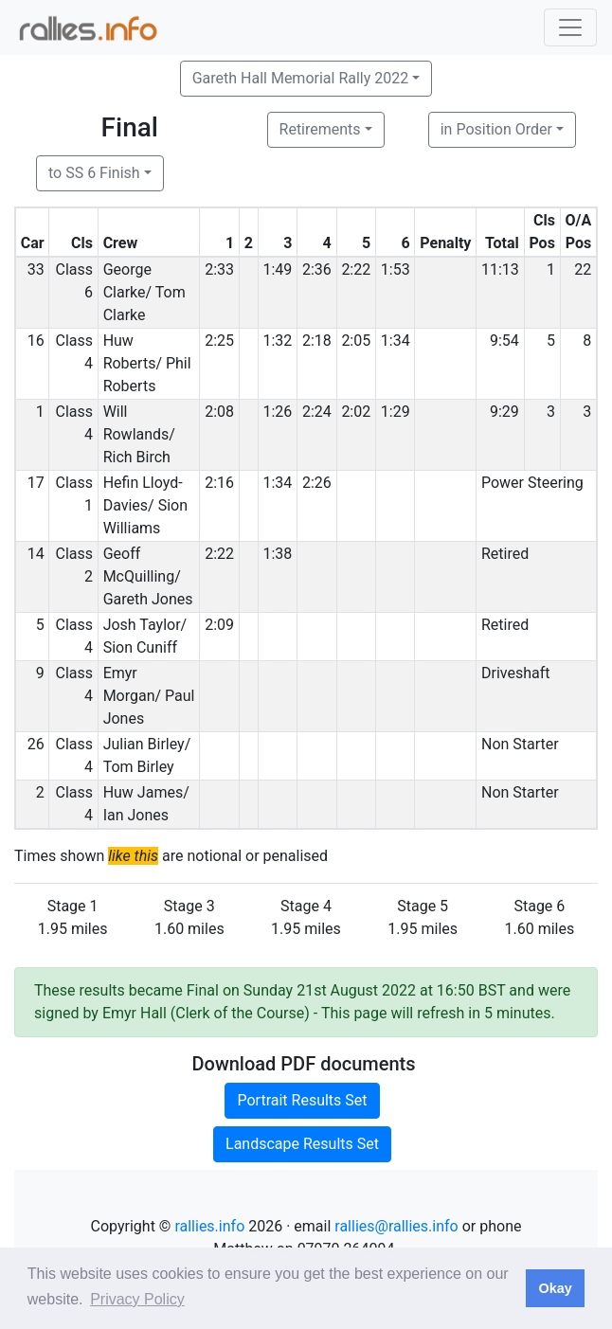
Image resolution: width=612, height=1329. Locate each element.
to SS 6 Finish (94, 173)
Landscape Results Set (302, 1144)
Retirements (320, 129)
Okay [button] (554, 1288)
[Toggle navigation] (570, 27)
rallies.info (209, 1226)
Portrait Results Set (302, 1100)
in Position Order (496, 129)
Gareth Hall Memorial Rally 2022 (300, 78)
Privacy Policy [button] (137, 1299)
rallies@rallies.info (396, 1226)
